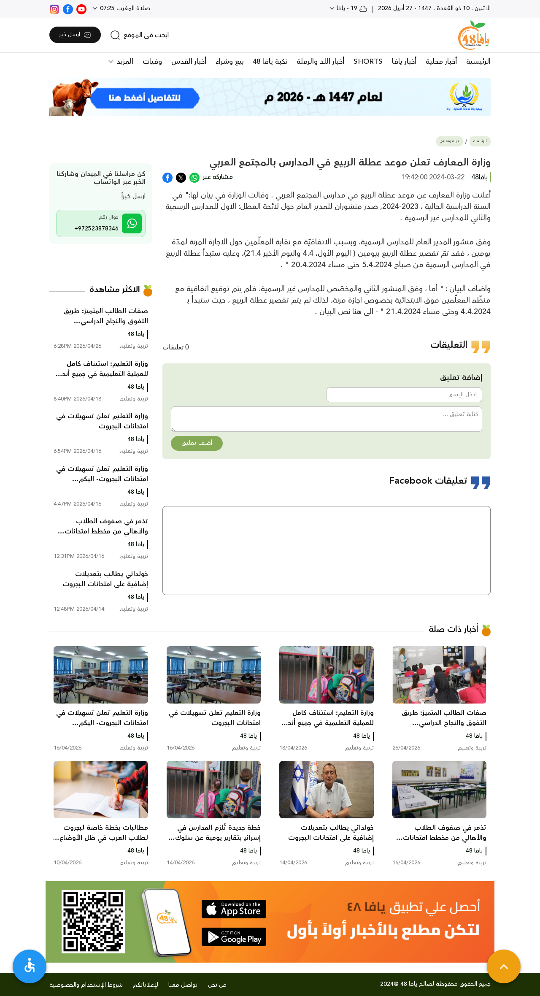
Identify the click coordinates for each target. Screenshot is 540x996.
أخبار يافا (404, 61)
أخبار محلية (441, 61)
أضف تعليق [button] (196, 443)
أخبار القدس (188, 61)
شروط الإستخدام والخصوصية (86, 985)
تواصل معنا (183, 985)
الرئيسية (478, 61)
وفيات (152, 61)
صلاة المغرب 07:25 (124, 8)
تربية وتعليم (449, 141)
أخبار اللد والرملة (320, 61)
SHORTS (368, 61)
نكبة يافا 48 (270, 61)
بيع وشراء (229, 61)
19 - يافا (351, 8)
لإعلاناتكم (145, 985)
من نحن (217, 985)
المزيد (123, 61)
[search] (139, 35)
